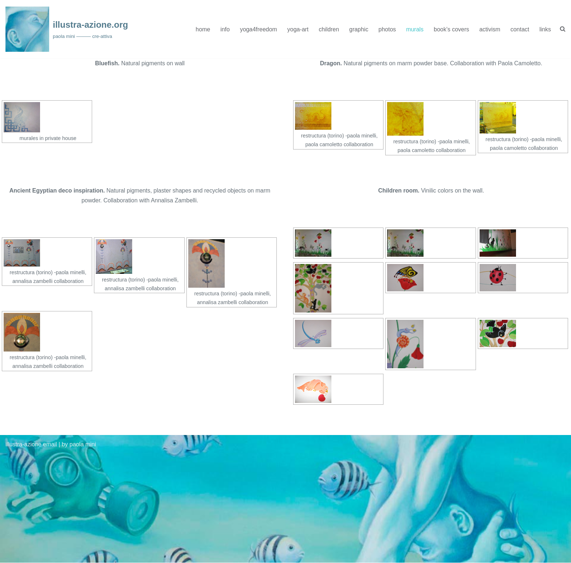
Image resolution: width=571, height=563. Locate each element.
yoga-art (297, 29)
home (202, 29)
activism (489, 29)
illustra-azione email (31, 445)
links (545, 29)
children (328, 29)
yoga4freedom (257, 29)
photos (386, 29)
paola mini (83, 445)
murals (414, 29)
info (224, 29)
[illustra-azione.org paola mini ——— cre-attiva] (66, 29)
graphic (358, 29)
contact (519, 29)
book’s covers (451, 29)
